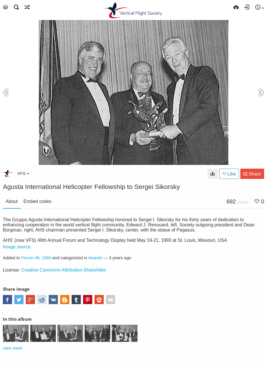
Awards (95, 258)
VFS (23, 173)
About (12, 201)
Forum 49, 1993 (36, 258)
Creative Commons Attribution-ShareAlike (63, 270)
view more (12, 348)
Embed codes (37, 201)
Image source (17, 246)
